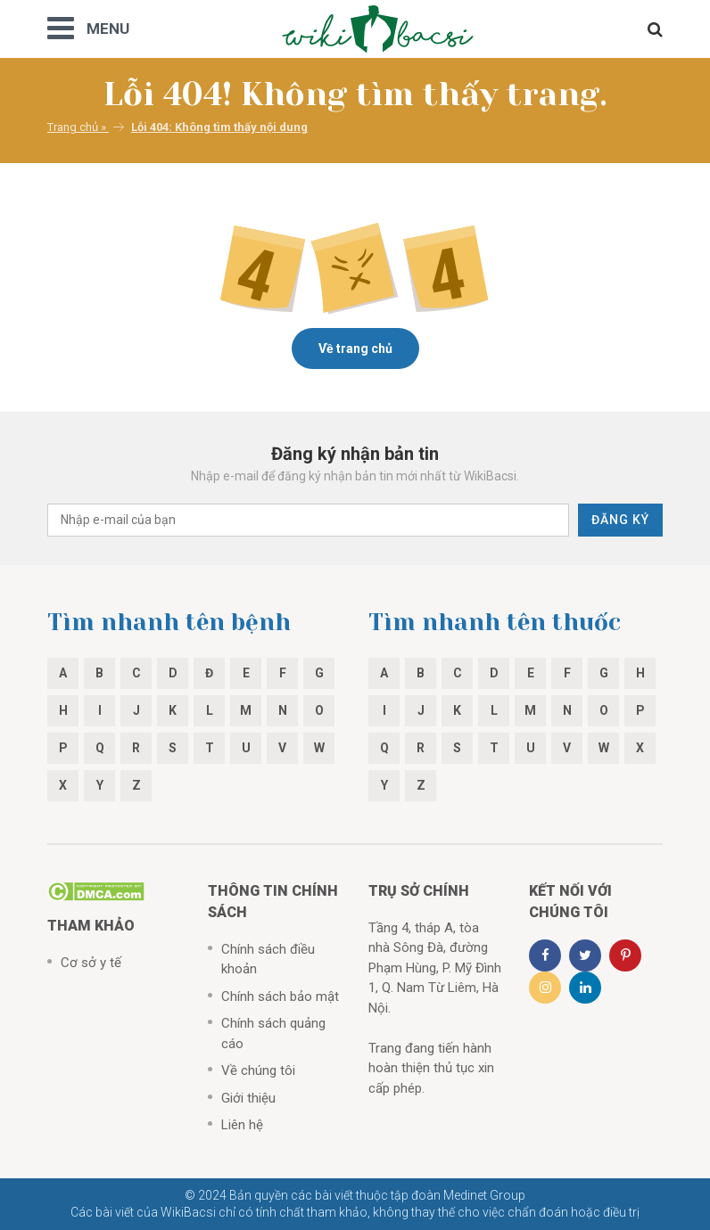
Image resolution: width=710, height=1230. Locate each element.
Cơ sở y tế (91, 963)
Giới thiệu (248, 1098)
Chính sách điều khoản (268, 959)
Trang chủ (72, 127)
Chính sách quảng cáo (273, 1033)
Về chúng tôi (258, 1070)
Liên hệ (242, 1125)
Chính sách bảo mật (280, 996)
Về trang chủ (355, 348)
